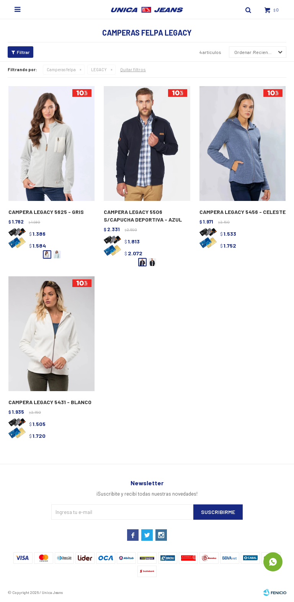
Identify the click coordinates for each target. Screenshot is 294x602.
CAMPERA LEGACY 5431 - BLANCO (49, 402)
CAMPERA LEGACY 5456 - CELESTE (242, 212)
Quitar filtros (133, 69)
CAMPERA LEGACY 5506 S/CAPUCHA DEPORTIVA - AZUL (143, 216)
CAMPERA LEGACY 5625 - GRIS (46, 212)
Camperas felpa (61, 69)
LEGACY (99, 69)
